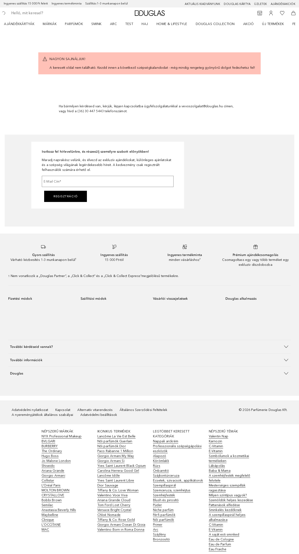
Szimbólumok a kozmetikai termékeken (229, 458)
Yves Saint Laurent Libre (115, 480)
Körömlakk (161, 461)
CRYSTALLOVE (53, 495)
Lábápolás (217, 466)
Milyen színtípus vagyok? (228, 495)
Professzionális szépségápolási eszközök (177, 448)
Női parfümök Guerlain (114, 441)
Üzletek (260, 4)
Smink (96, 24)
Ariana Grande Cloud (114, 500)
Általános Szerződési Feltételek (143, 410)
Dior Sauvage (107, 485)
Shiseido (48, 466)
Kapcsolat (63, 410)
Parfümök (74, 24)
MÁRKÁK (50, 24)
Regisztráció (65, 196)
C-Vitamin (216, 446)
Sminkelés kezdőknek (225, 510)
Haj (145, 24)
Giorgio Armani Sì (111, 461)
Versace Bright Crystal (114, 510)
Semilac (47, 505)
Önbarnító (161, 471)
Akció (248, 24)
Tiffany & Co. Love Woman (118, 490)
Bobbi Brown (52, 500)
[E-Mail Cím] (108, 181)
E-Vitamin (216, 451)
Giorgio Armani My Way (115, 456)
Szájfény (159, 534)
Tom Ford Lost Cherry (114, 505)
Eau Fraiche (217, 549)
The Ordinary (52, 451)
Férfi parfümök (164, 515)
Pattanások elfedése (224, 505)
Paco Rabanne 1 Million (115, 451)
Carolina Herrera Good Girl (118, 471)
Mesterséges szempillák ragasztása (227, 487)
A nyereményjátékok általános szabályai (42, 415)
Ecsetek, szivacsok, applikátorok (178, 480)
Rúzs (156, 466)
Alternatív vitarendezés (95, 410)
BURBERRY (50, 446)
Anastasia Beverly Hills (59, 510)
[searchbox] (45, 13)
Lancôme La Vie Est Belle (116, 436)
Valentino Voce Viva (112, 495)
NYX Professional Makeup (62, 436)
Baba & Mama (220, 471)
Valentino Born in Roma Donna (121, 530)
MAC (45, 530)
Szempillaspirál (164, 485)
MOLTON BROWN (55, 490)
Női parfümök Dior (111, 446)
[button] (149, 346)
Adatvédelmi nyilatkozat (30, 410)
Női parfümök (163, 520)
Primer (157, 525)
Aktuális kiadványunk (202, 4)
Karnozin (215, 441)
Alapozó (159, 456)
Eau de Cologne (221, 539)
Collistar (48, 480)
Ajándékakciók (283, 4)
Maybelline (50, 515)
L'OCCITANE (51, 525)
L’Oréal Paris (51, 485)
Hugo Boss (50, 456)
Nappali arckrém (165, 441)
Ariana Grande (53, 471)
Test (129, 24)
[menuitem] (22, 24)
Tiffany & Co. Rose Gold (116, 520)
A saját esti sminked (224, 534)
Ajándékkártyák (19, 24)
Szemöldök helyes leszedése (231, 500)
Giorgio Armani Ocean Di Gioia (121, 525)
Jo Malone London (56, 461)
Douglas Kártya (237, 4)
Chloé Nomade (109, 515)
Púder (157, 505)
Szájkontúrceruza (166, 476)
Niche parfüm (163, 510)
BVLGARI (48, 441)
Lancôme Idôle (108, 476)
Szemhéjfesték (164, 495)
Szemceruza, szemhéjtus (171, 490)
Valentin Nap (218, 436)
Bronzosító (161, 539)
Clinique (48, 520)
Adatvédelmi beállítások (98, 415)
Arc (113, 24)
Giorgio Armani (53, 476)
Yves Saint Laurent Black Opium (121, 466)
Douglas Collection (215, 24)
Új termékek (273, 24)
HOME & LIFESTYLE (172, 24)
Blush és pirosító (166, 500)
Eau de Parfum (220, 544)
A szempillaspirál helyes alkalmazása (227, 517)
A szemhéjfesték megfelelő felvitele (229, 478)
